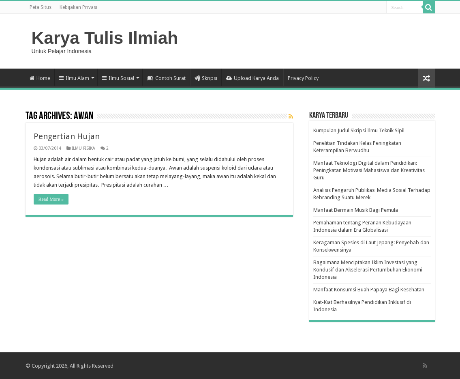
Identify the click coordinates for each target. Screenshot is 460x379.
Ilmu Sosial (118, 78)
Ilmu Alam (74, 78)
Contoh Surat (166, 78)
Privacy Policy (303, 78)
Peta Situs (40, 7)
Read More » (51, 199)
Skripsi (206, 78)
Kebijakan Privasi (78, 7)
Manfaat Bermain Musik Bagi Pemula (355, 210)
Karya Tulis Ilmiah (105, 37)
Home (40, 78)
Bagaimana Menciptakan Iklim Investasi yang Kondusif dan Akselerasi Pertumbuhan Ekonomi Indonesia (367, 269)
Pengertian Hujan (67, 136)
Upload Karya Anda (252, 78)
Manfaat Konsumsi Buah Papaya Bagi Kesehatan (368, 289)
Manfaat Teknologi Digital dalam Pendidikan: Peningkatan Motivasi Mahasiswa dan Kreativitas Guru (369, 170)
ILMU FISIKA (83, 148)
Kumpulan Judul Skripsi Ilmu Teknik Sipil (358, 130)
